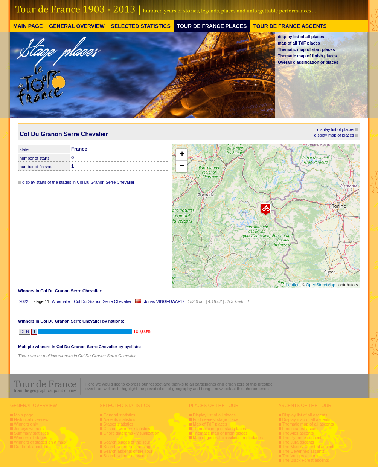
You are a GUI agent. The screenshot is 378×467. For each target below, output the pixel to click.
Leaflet (292, 285)
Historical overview (31, 419)
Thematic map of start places (306, 49)
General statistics (119, 415)
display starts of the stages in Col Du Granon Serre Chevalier (78, 182)
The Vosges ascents (301, 455)
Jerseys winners (29, 428)
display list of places (335, 129)
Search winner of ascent (126, 455)
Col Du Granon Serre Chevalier (102, 301)
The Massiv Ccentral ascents (308, 446)
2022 (23, 301)
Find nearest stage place (215, 419)
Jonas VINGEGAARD (164, 301)
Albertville (61, 301)
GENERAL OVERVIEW (76, 26)
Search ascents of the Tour (128, 451)
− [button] (182, 166)
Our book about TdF (32, 446)
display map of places (334, 135)
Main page (23, 415)
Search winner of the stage (128, 446)
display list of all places (301, 36)
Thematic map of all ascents (308, 424)
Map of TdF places (210, 424)
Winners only (26, 424)
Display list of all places (214, 415)
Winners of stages (30, 437)
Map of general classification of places (228, 437)
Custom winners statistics (127, 428)
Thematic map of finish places (307, 56)
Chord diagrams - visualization (131, 433)
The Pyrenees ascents (302, 437)
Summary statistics (31, 433)
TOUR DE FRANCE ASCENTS (289, 26)
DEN (24, 331)
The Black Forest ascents (305, 460)
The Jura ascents (298, 442)
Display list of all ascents (305, 415)
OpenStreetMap (320, 285)
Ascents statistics (119, 419)
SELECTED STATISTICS (141, 26)
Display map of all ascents (306, 419)
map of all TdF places (299, 43)
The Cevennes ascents (303, 451)
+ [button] (182, 154)
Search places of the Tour (127, 442)
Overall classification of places (308, 62)
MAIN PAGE (28, 26)
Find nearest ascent (300, 428)
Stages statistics (118, 424)
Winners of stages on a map (40, 442)
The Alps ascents (298, 433)
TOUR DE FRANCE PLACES (212, 26)
